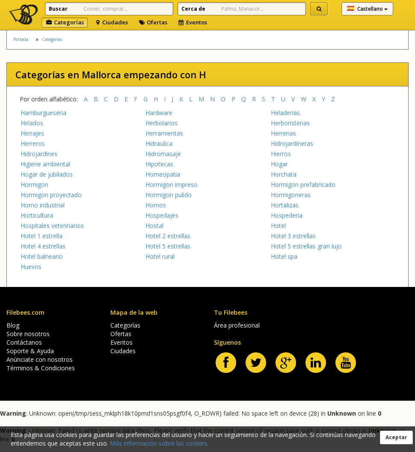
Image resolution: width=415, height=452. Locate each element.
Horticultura (37, 215)
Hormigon (34, 184)
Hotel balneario (42, 256)
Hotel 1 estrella (41, 236)
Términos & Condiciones (40, 368)
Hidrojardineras (292, 143)
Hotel (278, 226)
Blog (12, 325)
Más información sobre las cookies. (159, 443)
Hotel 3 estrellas (293, 236)
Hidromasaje (163, 154)
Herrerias (283, 133)
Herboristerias (290, 123)
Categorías (64, 22)
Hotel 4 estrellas (43, 246)
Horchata (283, 174)
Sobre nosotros (28, 334)
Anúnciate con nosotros (39, 359)
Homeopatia (162, 174)
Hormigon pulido (168, 195)
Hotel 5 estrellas (167, 246)
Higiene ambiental (45, 164)
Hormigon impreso (171, 184)
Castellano (367, 8)
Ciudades (111, 22)
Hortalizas (285, 205)
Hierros (281, 154)
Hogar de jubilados (47, 174)
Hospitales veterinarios (52, 226)
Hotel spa (284, 256)
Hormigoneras (291, 195)
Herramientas (164, 133)
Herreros (33, 143)
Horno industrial (43, 205)
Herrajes (32, 133)
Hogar (279, 164)
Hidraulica (158, 143)
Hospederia (286, 215)
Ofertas (152, 22)
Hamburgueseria (43, 113)
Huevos (31, 267)
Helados (32, 123)
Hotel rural (160, 256)
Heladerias (285, 113)
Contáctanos (24, 342)
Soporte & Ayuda (30, 351)
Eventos (192, 22)
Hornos (155, 205)
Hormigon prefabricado (303, 184)
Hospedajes (161, 215)
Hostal (154, 226)
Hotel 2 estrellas (167, 236)
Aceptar (396, 437)
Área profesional (237, 325)
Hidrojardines (39, 154)
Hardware (158, 113)
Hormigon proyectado (51, 195)
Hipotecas (159, 164)
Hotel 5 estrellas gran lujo (306, 246)
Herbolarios (161, 123)
